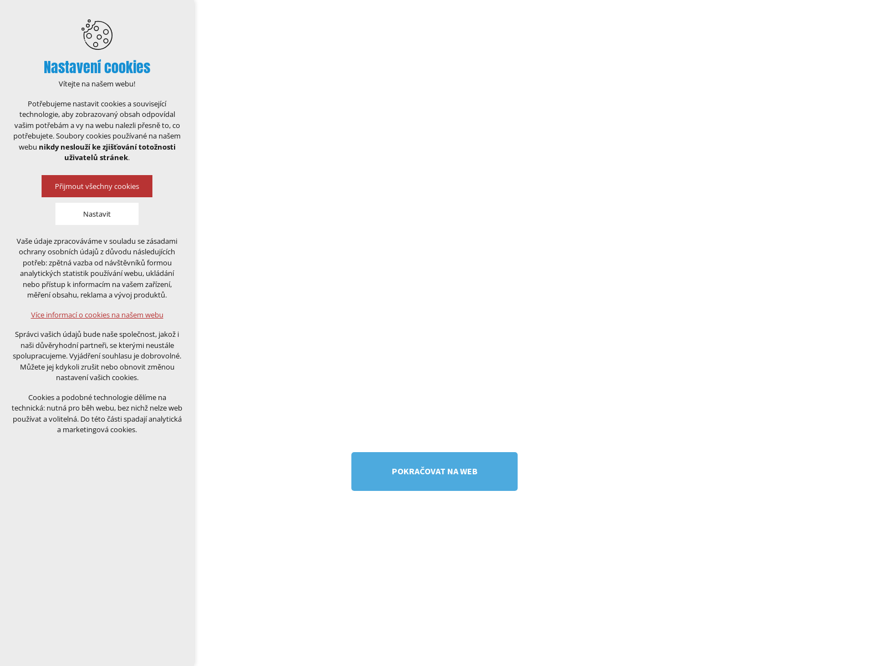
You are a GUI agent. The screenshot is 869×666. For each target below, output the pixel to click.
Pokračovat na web (435, 471)
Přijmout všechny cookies (97, 186)
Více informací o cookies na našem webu (97, 315)
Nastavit (97, 214)
